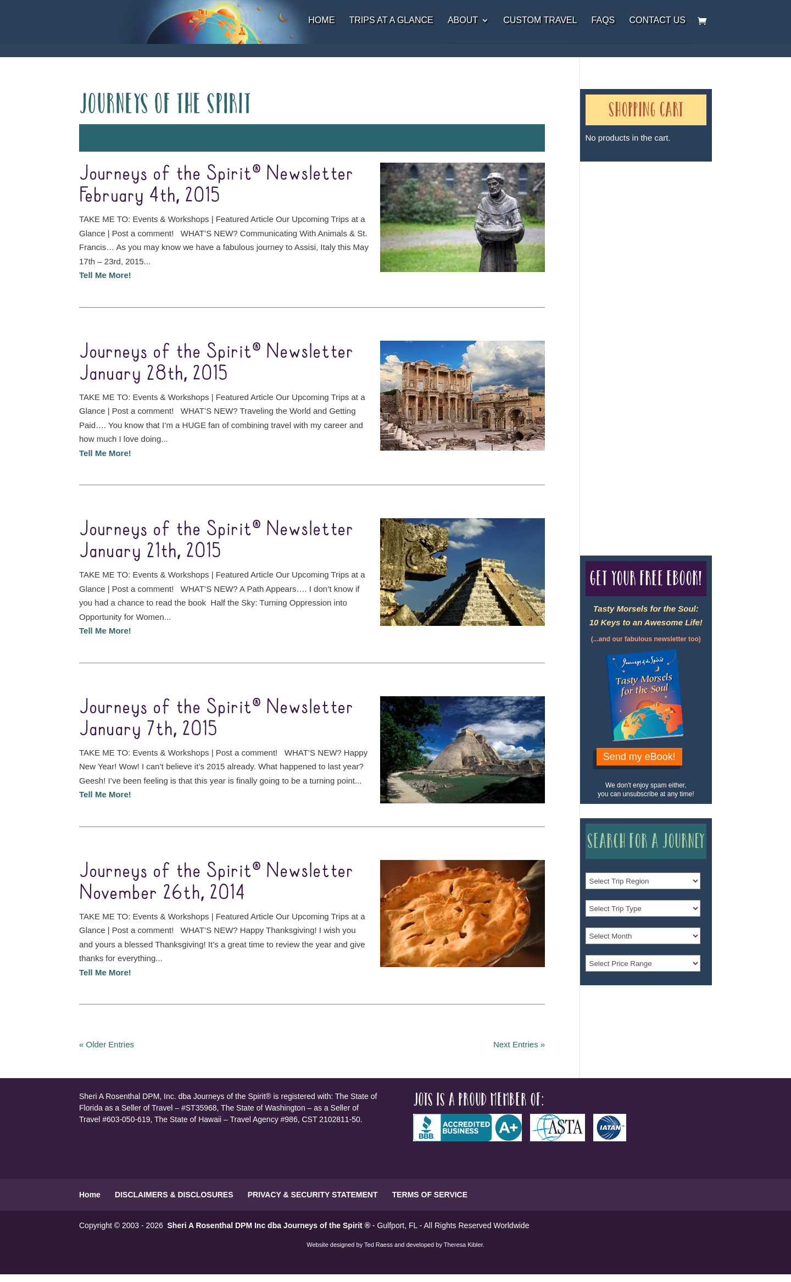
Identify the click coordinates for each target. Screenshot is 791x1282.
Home (321, 20)
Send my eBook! (639, 756)
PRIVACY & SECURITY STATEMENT (313, 1194)
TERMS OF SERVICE (429, 1194)
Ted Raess (378, 1244)
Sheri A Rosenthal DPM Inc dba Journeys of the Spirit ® (269, 1225)
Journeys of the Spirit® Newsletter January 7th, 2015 (216, 718)
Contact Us (657, 20)
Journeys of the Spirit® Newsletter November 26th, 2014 (216, 882)
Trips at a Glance (391, 20)
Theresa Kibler (463, 1244)
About (463, 20)
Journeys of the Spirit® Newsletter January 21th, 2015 (216, 540)
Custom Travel (540, 20)
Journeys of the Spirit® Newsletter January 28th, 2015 (216, 363)
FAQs (603, 20)
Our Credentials (625, 338)
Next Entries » (519, 1044)
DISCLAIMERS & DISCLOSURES (174, 1194)
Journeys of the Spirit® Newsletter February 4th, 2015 (216, 185)
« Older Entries (106, 1044)
